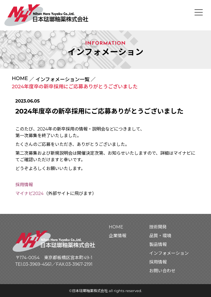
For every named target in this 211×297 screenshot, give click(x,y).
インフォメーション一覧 (62, 80)
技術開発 (158, 227)
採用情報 (24, 184)
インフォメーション (169, 253)
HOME (20, 78)
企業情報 (117, 235)
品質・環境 (160, 235)
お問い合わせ (162, 270)
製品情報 (158, 244)
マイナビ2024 (29, 193)
